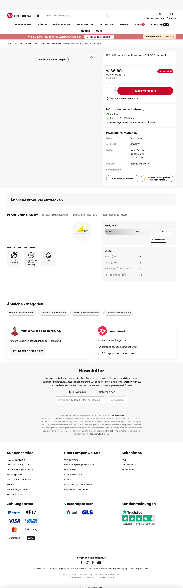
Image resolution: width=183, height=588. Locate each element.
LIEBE (99, 30)
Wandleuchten (47, 37)
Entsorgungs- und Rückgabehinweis (133, 562)
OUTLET (85, 24)
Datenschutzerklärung (99, 427)
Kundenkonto (14, 488)
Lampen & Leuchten (15, 37)
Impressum (128, 463)
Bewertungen (85, 208)
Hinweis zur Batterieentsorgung (102, 562)
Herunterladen (114, 208)
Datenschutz (129, 458)
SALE (140, 18)
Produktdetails (55, 208)
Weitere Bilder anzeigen (52, 53)
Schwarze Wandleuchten (53, 306)
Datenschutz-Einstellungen (45, 562)
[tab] (22, 209)
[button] (91, 51)
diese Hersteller (117, 409)
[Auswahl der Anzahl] (111, 84)
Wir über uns (71, 453)
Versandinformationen (19, 473)
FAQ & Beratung (16, 453)
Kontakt (11, 478)
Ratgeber (83, 483)
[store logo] (23, 9)
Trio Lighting (136, 131)
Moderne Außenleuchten (118, 306)
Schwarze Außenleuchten (86, 306)
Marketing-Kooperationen (79, 458)
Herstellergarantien (18, 483)
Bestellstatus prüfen (18, 458)
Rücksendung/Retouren (20, 463)
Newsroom (87, 478)
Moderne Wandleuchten (21, 306)
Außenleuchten (32, 37)
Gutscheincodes (73, 468)
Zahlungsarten (15, 468)
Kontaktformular (113, 424)
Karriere (68, 473)
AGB (124, 453)
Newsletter (70, 463)
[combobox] (77, 9)
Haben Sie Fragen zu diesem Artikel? (159, 172)
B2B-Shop (160, 18)
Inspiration (70, 483)
